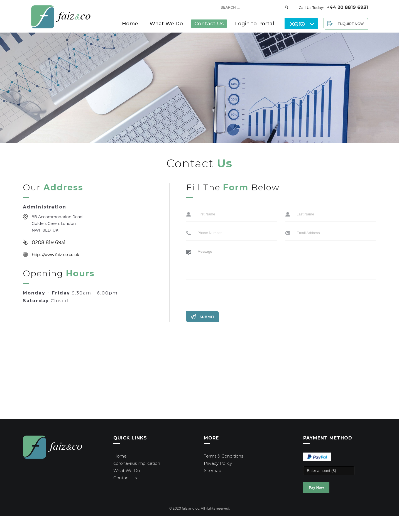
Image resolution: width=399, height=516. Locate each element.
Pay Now (316, 487)
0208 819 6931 (49, 242)
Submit (207, 316)
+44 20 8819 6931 (347, 7)
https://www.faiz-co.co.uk (55, 254)
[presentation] (228, 294)
